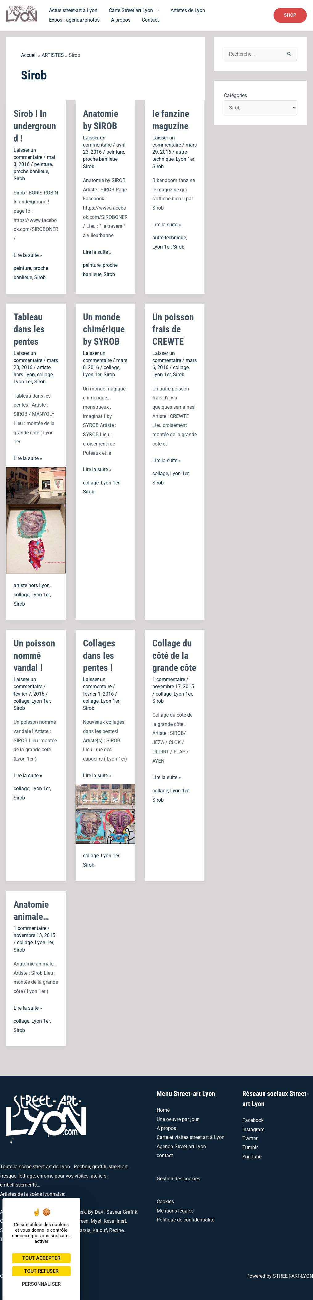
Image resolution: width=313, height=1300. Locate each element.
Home (163, 1107)
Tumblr (250, 1145)
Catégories (235, 95)
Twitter (249, 1136)
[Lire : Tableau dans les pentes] (36, 519)
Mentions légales (175, 1209)
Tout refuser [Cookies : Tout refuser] (41, 1271)
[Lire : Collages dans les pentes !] (105, 812)
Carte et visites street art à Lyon (190, 1135)
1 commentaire (168, 677)
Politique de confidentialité (185, 1218)
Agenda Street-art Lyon (181, 1144)
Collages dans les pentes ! (99, 654)
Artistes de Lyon (184, 10)
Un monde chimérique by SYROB (104, 328)
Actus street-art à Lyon (72, 10)
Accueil (29, 55)
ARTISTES (53, 55)
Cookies (165, 1200)
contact (165, 1154)
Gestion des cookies (178, 1176)
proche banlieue (31, 171)
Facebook (253, 1118)
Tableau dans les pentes (29, 328)
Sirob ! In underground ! (35, 125)
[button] (290, 15)
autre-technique (169, 237)
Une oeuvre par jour (178, 1117)
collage (45, 373)
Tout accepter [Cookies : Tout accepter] (41, 1258)
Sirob (19, 178)
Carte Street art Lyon (128, 10)
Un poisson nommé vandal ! (34, 654)
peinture (43, 164)
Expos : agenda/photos (236, 10)
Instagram (253, 1127)
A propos (58, 20)
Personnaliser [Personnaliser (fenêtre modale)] (41, 1284)
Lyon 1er (185, 159)
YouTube (252, 1154)
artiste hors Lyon (32, 584)
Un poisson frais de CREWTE (173, 328)
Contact (85, 20)
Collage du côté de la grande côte (174, 654)
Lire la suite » (28, 254)
